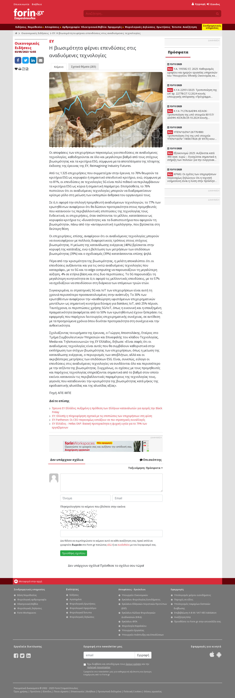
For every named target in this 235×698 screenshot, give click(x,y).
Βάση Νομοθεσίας (27, 595)
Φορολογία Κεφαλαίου (134, 625)
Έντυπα (176, 27)
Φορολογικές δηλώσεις (29, 608)
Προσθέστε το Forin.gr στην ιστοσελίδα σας (197, 621)
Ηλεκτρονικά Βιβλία (93, 27)
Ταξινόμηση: (145, 468)
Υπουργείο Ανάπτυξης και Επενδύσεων (143, 634)
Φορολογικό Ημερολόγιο (83, 608)
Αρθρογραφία (71, 27)
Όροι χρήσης (21, 691)
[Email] (109, 655)
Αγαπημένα (76, 599)
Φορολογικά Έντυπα (81, 612)
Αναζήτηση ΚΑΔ (182, 617)
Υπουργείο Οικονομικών (135, 595)
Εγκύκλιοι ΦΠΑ (129, 621)
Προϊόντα (35, 691)
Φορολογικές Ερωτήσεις (82, 603)
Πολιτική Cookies (133, 691)
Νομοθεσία (36, 27)
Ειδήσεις (20, 27)
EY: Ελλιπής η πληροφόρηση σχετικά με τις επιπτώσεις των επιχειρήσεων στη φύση (102, 416)
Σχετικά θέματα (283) (83, 66)
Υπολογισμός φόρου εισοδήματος (192, 595)
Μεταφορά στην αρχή (30, 581)
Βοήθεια (37, 4)
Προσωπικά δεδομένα (109, 691)
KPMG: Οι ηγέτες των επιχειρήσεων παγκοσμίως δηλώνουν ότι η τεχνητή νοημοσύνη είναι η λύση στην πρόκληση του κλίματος (191, 177)
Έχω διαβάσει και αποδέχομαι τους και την (118, 665)
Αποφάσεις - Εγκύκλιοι (132, 589)
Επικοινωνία (21, 4)
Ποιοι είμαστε (61, 691)
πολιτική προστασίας (98, 667)
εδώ (109, 544)
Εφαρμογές (116, 27)
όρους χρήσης (133, 664)
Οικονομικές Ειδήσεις (35, 33)
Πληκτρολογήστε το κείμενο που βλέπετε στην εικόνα (92, 506)
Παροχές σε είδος (183, 599)
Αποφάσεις (53, 27)
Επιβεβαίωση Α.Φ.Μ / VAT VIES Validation (195, 612)
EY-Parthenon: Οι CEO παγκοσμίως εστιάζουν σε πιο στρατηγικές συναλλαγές (98, 419)
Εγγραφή (198, 4)
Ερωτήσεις (163, 27)
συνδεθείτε (124, 544)
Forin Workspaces (26, 612)
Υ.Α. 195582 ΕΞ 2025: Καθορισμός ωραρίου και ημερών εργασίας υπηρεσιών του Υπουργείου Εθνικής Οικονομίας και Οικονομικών (192, 72)
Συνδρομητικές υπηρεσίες (212, 26)
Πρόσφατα (178, 52)
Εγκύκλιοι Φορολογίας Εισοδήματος (141, 599)
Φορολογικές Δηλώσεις (140, 27)
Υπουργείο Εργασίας (133, 630)
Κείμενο (59, 66)
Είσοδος (213, 4)
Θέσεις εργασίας (153, 691)
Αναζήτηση (190, 27)
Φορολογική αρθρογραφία (31, 599)
